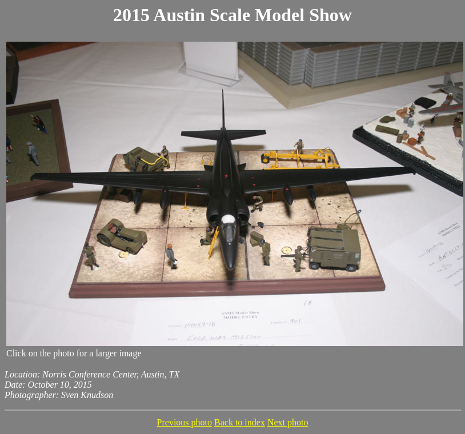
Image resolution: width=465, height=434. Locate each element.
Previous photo (184, 422)
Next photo (287, 422)
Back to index (239, 422)
